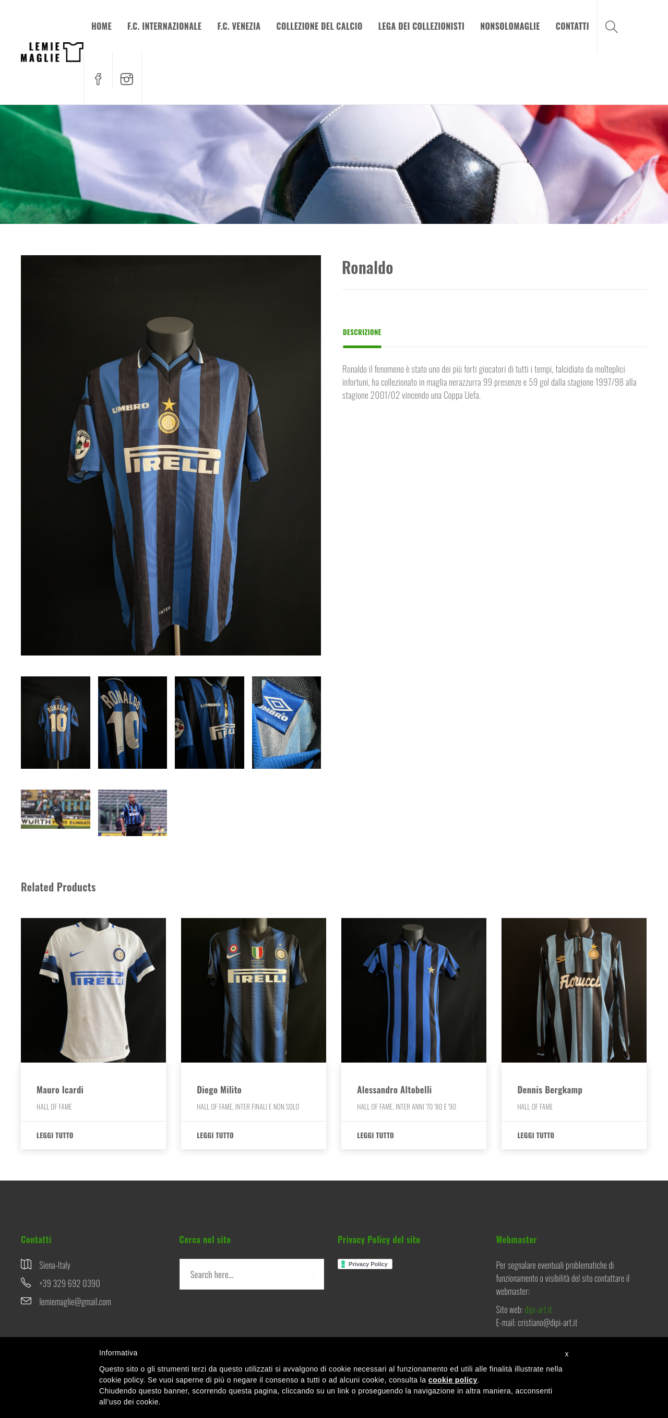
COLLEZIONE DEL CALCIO (320, 26)
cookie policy (453, 1380)
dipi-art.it (538, 1309)
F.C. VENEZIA (238, 26)
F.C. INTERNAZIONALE (164, 26)
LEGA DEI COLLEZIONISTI (421, 26)
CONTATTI (572, 26)
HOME (101, 26)
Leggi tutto (55, 1135)
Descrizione (362, 332)
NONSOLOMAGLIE (510, 26)
